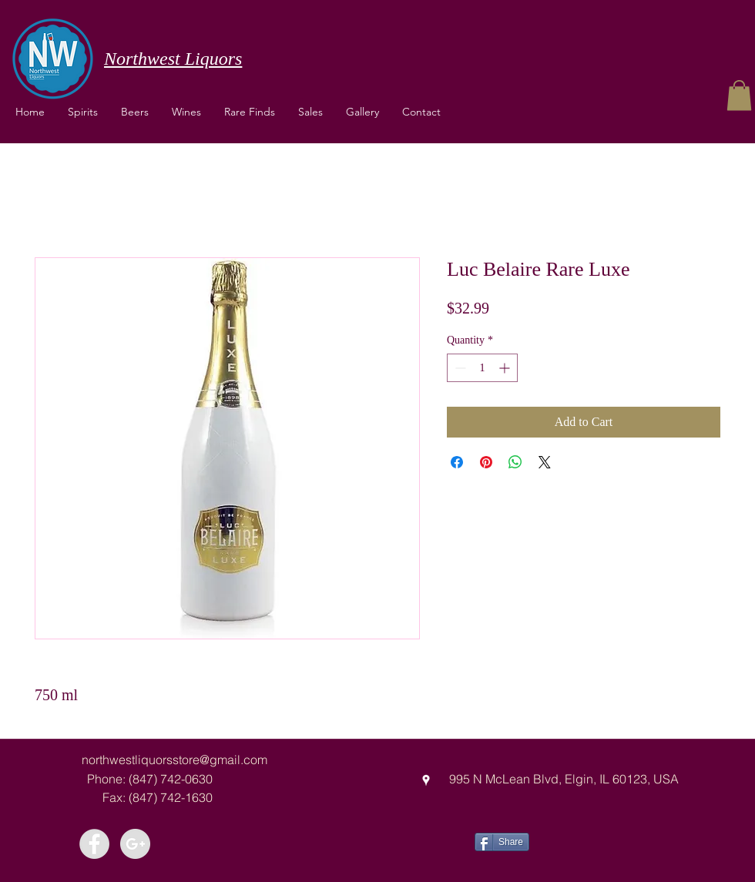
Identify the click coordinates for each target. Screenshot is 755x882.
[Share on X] (544, 462)
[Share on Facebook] (457, 462)
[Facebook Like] (586, 840)
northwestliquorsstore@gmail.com (174, 759)
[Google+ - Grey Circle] (135, 844)
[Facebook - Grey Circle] (94, 844)
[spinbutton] (482, 367)
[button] (186, 111)
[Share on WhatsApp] (515, 462)
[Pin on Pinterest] (486, 462)
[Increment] (505, 367)
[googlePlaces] (426, 780)
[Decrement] (458, 367)
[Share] (502, 842)
